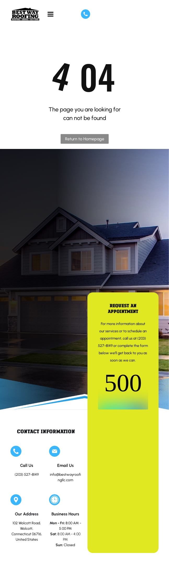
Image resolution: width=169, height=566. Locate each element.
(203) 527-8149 (27, 474)
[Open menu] (50, 14)
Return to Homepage (84, 138)
